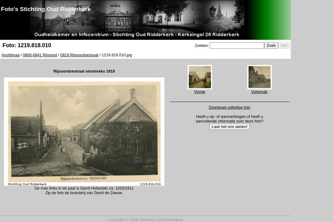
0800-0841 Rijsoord (40, 55)
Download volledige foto (229, 107)
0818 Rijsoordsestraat (79, 55)
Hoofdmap (11, 55)
